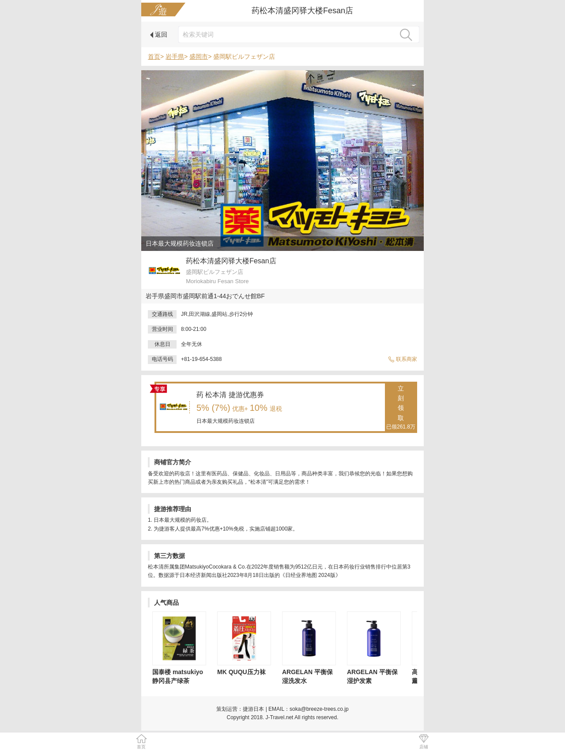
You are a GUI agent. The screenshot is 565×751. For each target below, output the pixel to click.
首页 (154, 56)
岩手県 (175, 56)
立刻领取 (400, 408)
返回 (158, 34)
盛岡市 (198, 56)
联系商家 (402, 359)
